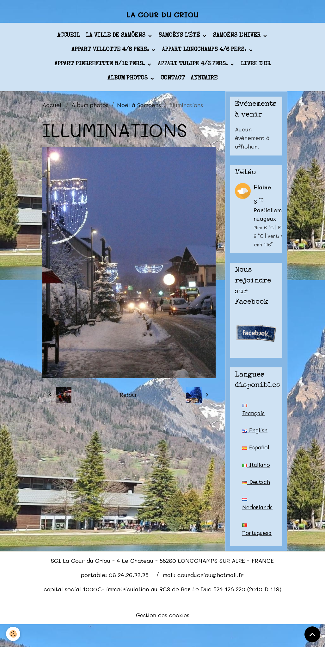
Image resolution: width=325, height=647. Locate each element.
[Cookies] (13, 634)
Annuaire (204, 80)
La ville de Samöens (116, 38)
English (254, 432)
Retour (129, 397)
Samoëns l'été (179, 38)
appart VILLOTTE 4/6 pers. (110, 52)
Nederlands (258, 525)
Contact (173, 80)
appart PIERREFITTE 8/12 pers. (100, 66)
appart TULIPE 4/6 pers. (193, 66)
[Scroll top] (312, 634)
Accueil (68, 38)
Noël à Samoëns (139, 107)
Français (254, 412)
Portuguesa (257, 551)
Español (256, 450)
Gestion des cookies (162, 637)
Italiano (253, 473)
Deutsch (253, 499)
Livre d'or (256, 66)
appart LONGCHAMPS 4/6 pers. (205, 52)
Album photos (128, 80)
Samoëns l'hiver (237, 38)
